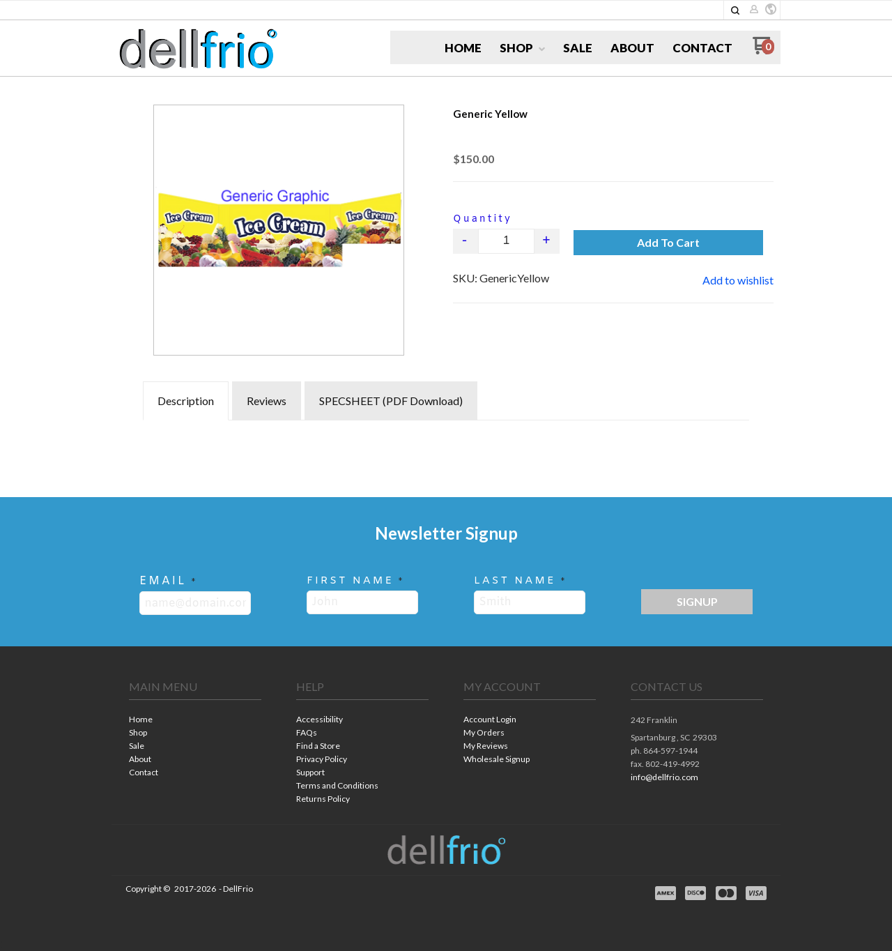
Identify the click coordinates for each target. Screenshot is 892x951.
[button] (735, 10)
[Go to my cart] (763, 50)
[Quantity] (506, 241)
